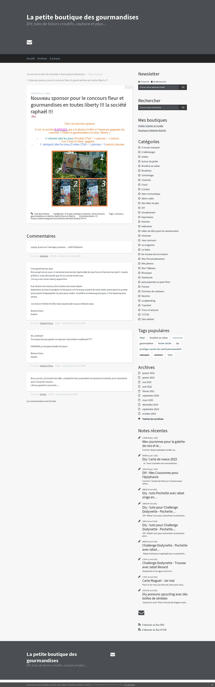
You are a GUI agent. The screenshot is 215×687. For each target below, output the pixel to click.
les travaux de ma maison (155, 254)
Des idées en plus (150, 203)
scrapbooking (148, 300)
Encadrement (148, 212)
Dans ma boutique (151, 193)
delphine (44, 256)
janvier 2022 (148, 377)
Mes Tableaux (148, 268)
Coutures (86, 213)
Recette (146, 296)
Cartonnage (148, 175)
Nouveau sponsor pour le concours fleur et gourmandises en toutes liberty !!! (68, 80)
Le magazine (148, 245)
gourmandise (146, 343)
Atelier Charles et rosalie (150, 125)
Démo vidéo (148, 198)
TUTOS (145, 314)
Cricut (145, 184)
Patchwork (147, 277)
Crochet (146, 189)
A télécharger (148, 152)
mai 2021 (147, 382)
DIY (143, 207)
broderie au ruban (159, 337)
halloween (147, 226)
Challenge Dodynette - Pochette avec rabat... (164, 547)
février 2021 (148, 391)
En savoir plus (130, 685)
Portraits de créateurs (153, 291)
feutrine (146, 221)
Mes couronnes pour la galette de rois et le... (163, 443)
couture (158, 354)
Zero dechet (148, 319)
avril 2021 (147, 386)
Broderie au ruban (151, 165)
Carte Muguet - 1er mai (158, 580)
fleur (142, 337)
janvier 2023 (148, 373)
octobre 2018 (149, 413)
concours (119, 213)
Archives (42, 58)
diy (177, 343)
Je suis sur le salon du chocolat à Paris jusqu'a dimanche (55, 74)
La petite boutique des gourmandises (82, 17)
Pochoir (145, 286)
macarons (177, 337)
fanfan (43, 394)
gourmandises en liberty (42, 216)
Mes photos (148, 263)
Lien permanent (40, 213)
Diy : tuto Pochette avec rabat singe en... (163, 495)
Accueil (31, 58)
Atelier (145, 156)
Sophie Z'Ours (46, 323)
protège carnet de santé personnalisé (160, 349)
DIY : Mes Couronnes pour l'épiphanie (160, 475)
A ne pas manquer (73, 213)
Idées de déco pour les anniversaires (160, 231)
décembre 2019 (150, 404)
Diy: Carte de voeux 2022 (159, 459)
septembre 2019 (150, 409)
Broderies (147, 170)
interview (146, 235)
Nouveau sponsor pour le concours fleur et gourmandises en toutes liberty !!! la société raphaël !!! (78, 105)
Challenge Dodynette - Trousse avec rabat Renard (164, 565)
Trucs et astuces (150, 310)
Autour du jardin (150, 161)
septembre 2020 (150, 395)
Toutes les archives (152, 418)
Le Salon (146, 249)
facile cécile (164, 343)
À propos (55, 58)
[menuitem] (32, 58)
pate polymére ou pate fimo (156, 282)
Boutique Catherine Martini (152, 130)
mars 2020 (147, 400)
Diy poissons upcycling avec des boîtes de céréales (165, 596)
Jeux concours (98, 213)
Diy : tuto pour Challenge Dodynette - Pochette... (160, 509)
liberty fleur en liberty (64, 216)
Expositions (147, 217)
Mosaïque (147, 272)
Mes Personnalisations (153, 258)
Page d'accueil (95, 74)
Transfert (146, 305)
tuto (170, 354)
